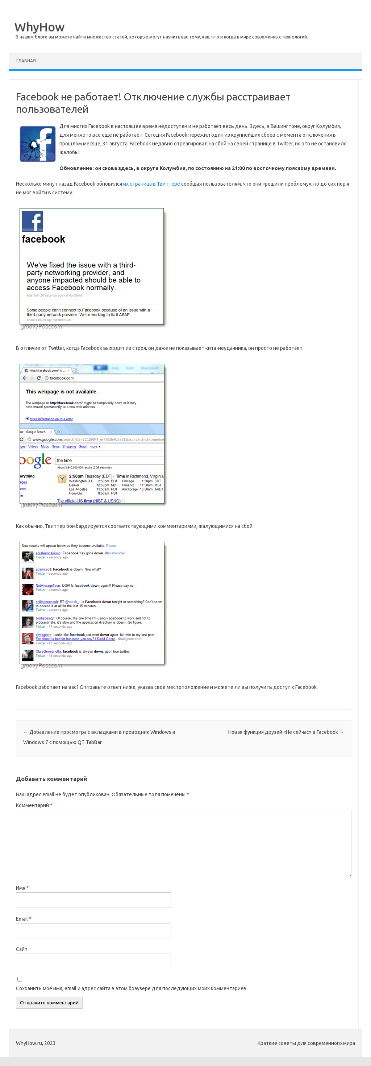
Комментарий (34, 805)
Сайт (22, 949)
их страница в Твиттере (151, 184)
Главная (26, 60)
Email (24, 919)
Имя (22, 888)
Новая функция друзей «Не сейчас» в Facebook (286, 732)
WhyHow (39, 26)
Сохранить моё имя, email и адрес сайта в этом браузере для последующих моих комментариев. (131, 988)
